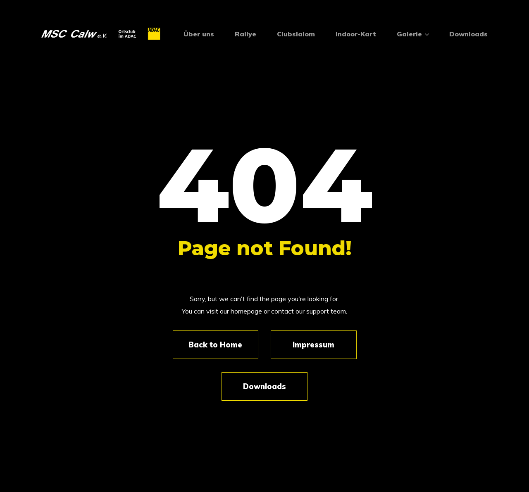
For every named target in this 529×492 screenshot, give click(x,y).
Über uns (198, 34)
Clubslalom (296, 34)
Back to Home (215, 344)
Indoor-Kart (356, 34)
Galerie (413, 34)
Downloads (468, 34)
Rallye (245, 34)
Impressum (313, 344)
